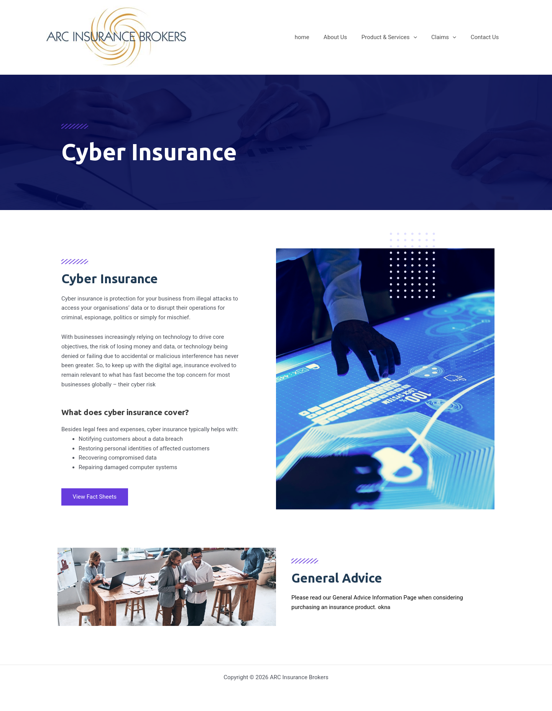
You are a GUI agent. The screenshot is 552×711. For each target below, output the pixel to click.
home (314, 37)
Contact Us (486, 37)
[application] (420, 37)
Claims (447, 37)
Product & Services (396, 37)
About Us (345, 37)
